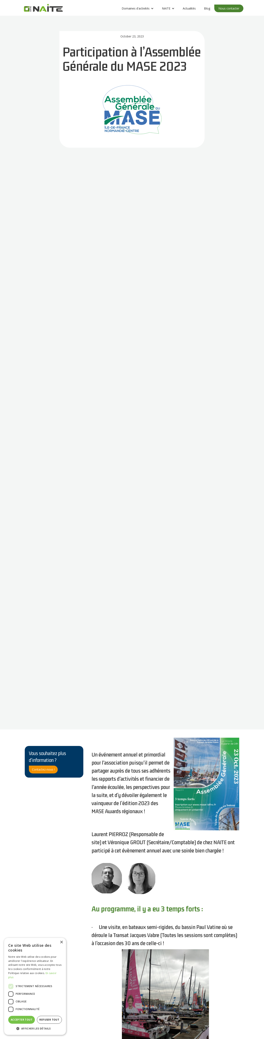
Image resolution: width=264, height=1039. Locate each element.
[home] (43, 9)
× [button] (61, 942)
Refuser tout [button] (49, 1019)
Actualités (189, 8)
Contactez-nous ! (43, 769)
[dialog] (35, 986)
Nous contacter (228, 8)
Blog (207, 8)
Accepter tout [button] (21, 1019)
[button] (138, 8)
